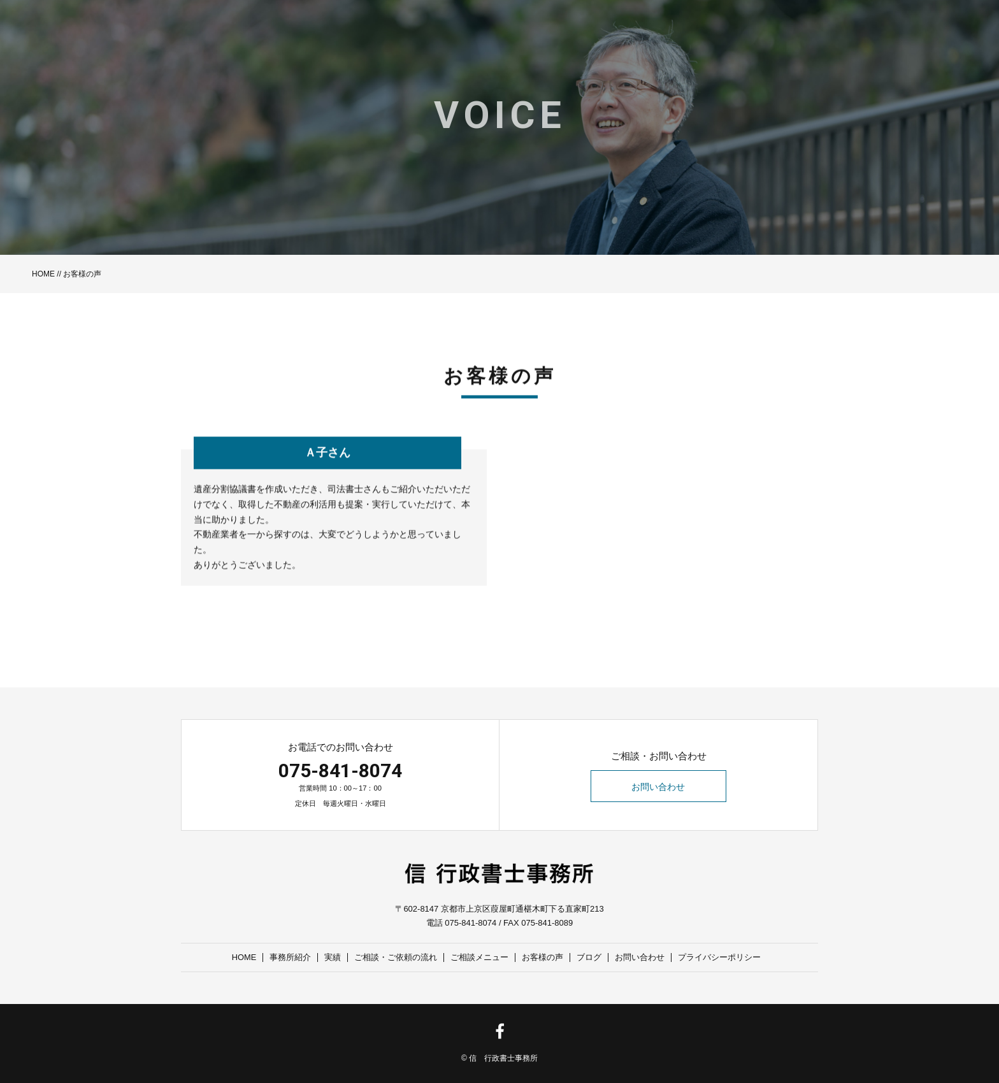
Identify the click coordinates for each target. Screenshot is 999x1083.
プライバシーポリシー (720, 957)
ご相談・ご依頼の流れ (396, 957)
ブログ (589, 957)
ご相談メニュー (480, 957)
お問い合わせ (659, 787)
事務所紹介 (291, 957)
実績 (333, 957)
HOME (43, 273)
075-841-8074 (340, 770)
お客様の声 (543, 957)
